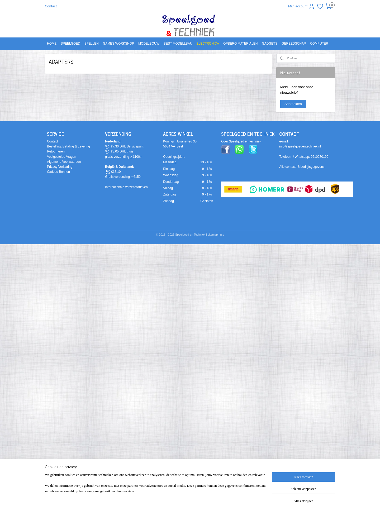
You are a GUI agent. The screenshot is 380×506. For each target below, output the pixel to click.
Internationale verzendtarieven (126, 187)
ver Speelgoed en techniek (242, 141)
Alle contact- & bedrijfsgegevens (301, 167)
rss (222, 234)
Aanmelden (293, 104)
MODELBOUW (148, 43)
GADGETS (269, 43)
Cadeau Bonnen (58, 172)
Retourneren (56, 151)
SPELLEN (91, 43)
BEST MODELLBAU (178, 43)
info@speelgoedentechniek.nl (300, 146)
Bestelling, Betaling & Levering (68, 146)
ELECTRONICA (208, 43)
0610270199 (320, 157)
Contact (51, 6)
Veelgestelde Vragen (61, 157)
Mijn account (301, 6)
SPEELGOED (70, 43)
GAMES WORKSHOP (118, 43)
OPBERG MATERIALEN (240, 43)
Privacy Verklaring (59, 167)
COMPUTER (319, 43)
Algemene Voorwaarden (64, 162)
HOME (51, 43)
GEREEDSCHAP (294, 43)
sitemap (213, 234)
